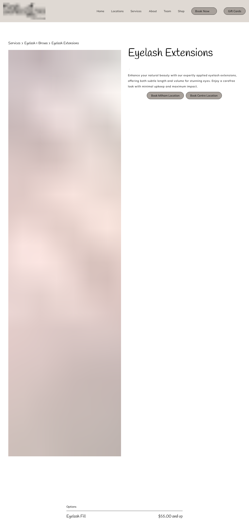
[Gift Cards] (234, 11)
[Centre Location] (64, 426)
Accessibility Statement (112, 373)
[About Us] (60, 378)
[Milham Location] (65, 422)
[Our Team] (60, 400)
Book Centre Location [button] (204, 95)
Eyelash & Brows (36, 43)
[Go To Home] (24, 11)
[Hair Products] (63, 409)
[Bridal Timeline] (64, 387)
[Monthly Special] (64, 413)
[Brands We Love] (64, 395)
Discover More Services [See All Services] (28, 235)
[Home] (100, 11)
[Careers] (59, 404)
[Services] (136, 11)
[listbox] (152, 11)
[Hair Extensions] (64, 391)
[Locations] (117, 11)
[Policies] (59, 382)
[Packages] (60, 417)
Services (14, 43)
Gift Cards (234, 11)
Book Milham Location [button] (165, 95)
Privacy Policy (135, 373)
